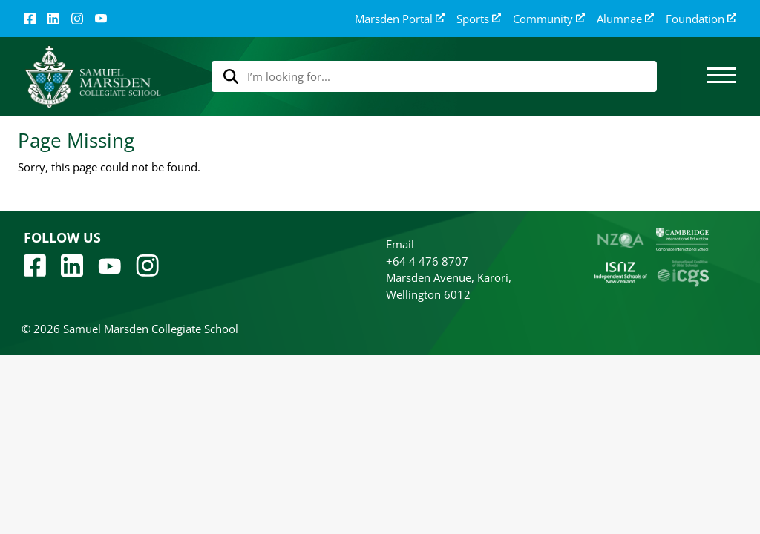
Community (549, 18)
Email (400, 244)
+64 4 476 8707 (427, 261)
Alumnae (625, 18)
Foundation (701, 18)
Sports (478, 18)
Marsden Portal (400, 18)
